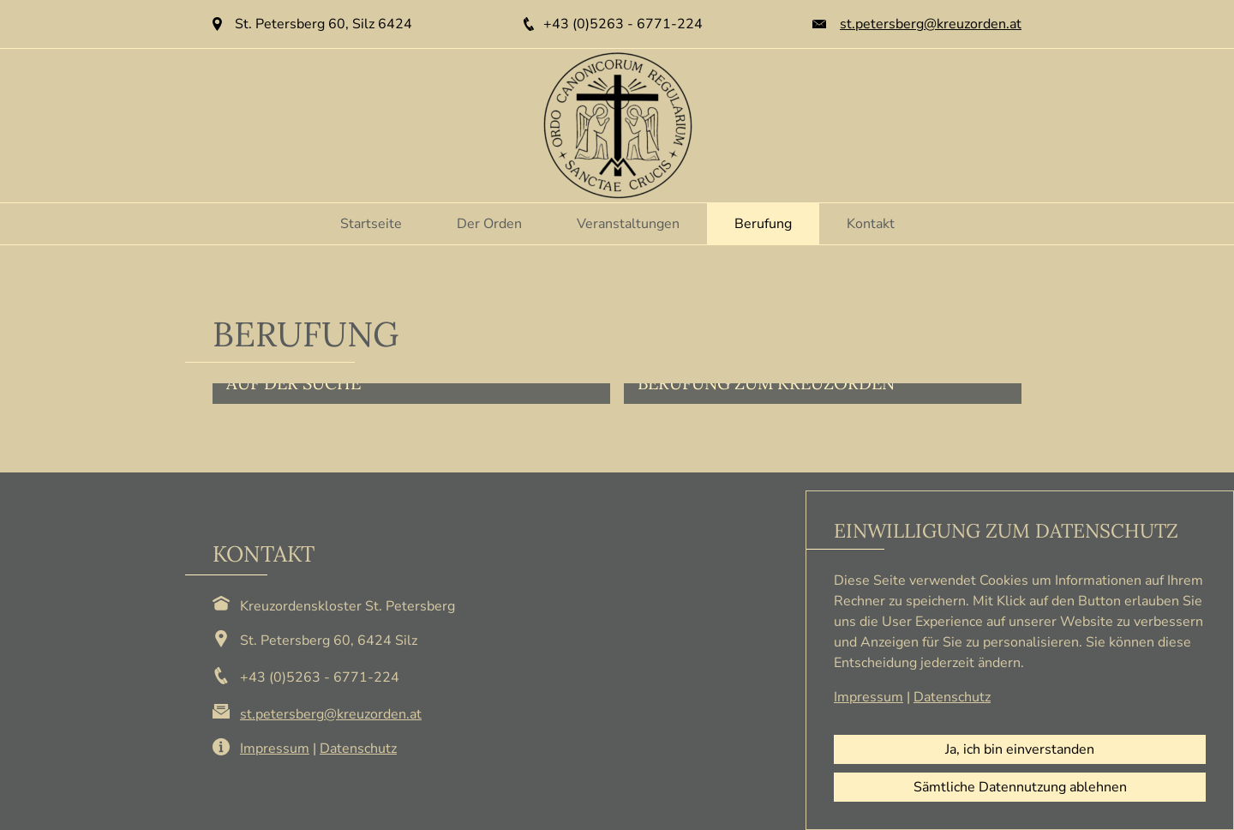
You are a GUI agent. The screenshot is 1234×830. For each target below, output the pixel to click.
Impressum (274, 748)
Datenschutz (358, 748)
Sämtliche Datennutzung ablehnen (1020, 787)
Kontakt (871, 223)
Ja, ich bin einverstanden (1019, 749)
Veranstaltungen (628, 223)
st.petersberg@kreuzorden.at (930, 24)
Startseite (371, 223)
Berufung (763, 223)
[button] (411, 393)
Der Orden (489, 223)
